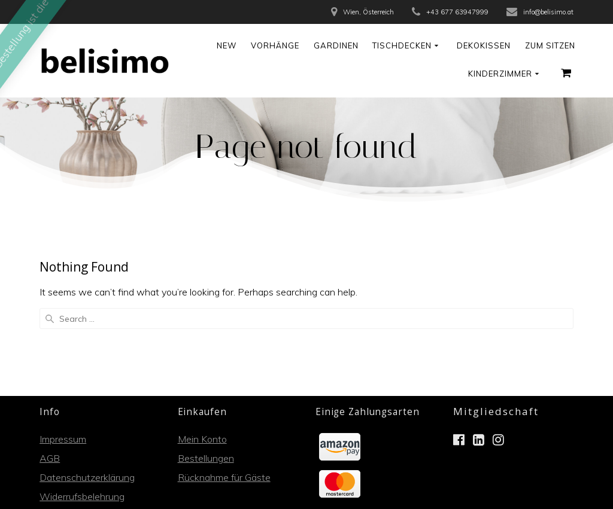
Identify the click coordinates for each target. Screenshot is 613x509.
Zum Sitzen (550, 45)
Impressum (63, 352)
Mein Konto (202, 352)
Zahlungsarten (71, 428)
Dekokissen (484, 45)
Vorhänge (275, 45)
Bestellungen (206, 371)
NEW (226, 45)
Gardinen (336, 45)
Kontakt (57, 447)
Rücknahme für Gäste (224, 390)
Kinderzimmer (500, 73)
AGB (50, 371)
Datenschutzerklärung (87, 390)
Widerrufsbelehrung (82, 409)
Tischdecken (402, 45)
